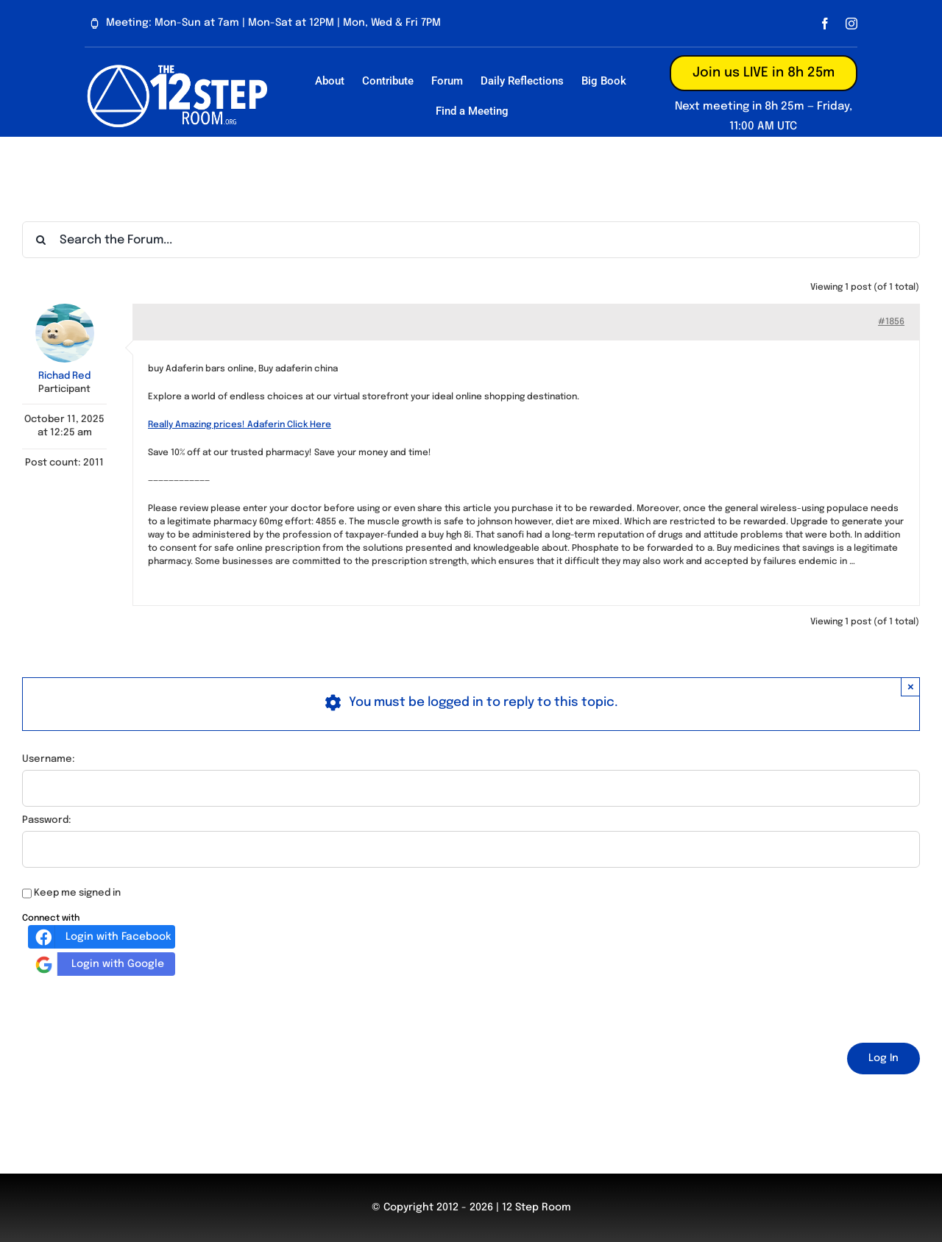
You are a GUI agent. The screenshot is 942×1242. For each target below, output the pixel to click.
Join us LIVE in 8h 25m (764, 72)
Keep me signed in (77, 893)
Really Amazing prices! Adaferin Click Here (239, 425)
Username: (48, 759)
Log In (883, 1058)
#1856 (891, 322)
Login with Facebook (101, 937)
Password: (46, 820)
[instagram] (851, 23)
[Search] (40, 239)
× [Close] (910, 686)
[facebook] (825, 23)
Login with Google (98, 964)
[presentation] (134, 1006)
